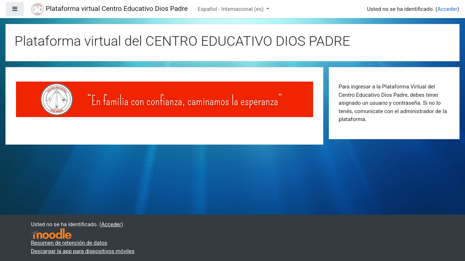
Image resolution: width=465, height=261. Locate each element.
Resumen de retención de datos (69, 243)
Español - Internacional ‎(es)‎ (231, 9)
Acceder (447, 9)
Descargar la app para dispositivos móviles (82, 251)
